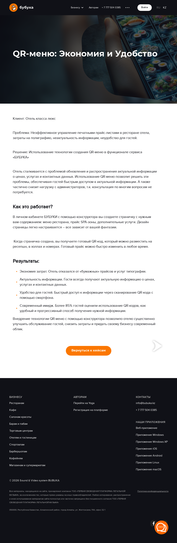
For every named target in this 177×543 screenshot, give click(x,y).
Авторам (93, 7)
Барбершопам (18, 451)
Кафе (12, 410)
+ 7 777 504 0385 (111, 7)
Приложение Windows (150, 435)
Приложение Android (149, 455)
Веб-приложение (146, 428)
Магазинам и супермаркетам (27, 465)
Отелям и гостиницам (22, 437)
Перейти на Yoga (83, 403)
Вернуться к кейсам (88, 350)
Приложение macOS (148, 469)
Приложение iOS (146, 448)
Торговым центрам (21, 430)
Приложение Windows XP (152, 442)
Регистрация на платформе (90, 410)
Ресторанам (16, 403)
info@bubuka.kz (145, 403)
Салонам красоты (20, 417)
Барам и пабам (18, 424)
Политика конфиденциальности (152, 491)
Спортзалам (16, 444)
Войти (144, 7)
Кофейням (16, 458)
